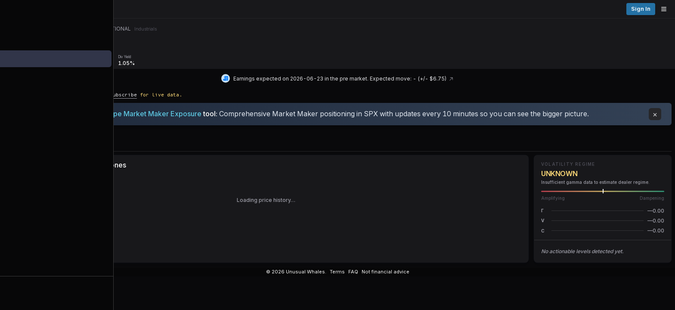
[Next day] (631, 30)
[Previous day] (580, 30)
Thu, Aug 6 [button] (605, 30)
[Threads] (337, 277)
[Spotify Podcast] (406, 277)
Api (525, 277)
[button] (602, 213)
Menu (102, 50)
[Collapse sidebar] (10, 10)
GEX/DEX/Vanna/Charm (176, 50)
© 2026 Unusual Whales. (462, 277)
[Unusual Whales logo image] (124, 9)
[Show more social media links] (420, 277)
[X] (309, 277)
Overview (132, 50)
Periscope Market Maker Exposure (231, 105)
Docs (506, 277)
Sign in (657, 9)
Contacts (578, 277)
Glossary (548, 277)
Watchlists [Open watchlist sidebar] (43, 285)
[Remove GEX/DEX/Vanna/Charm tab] (205, 49)
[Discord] (323, 277)
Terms (605, 277)
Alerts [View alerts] (43, 268)
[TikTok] (378, 277)
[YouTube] (352, 277)
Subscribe (209, 87)
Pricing (627, 9)
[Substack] (392, 277)
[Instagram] (365, 277)
